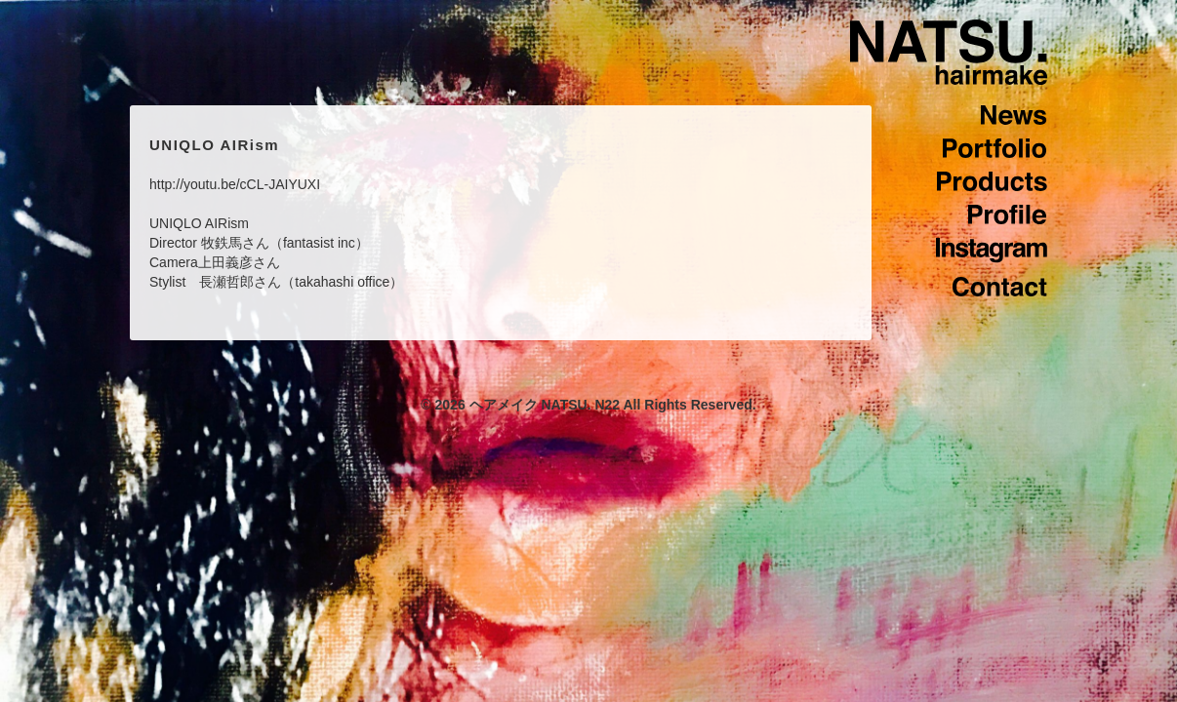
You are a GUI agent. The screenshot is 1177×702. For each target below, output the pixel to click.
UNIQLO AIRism (214, 144)
